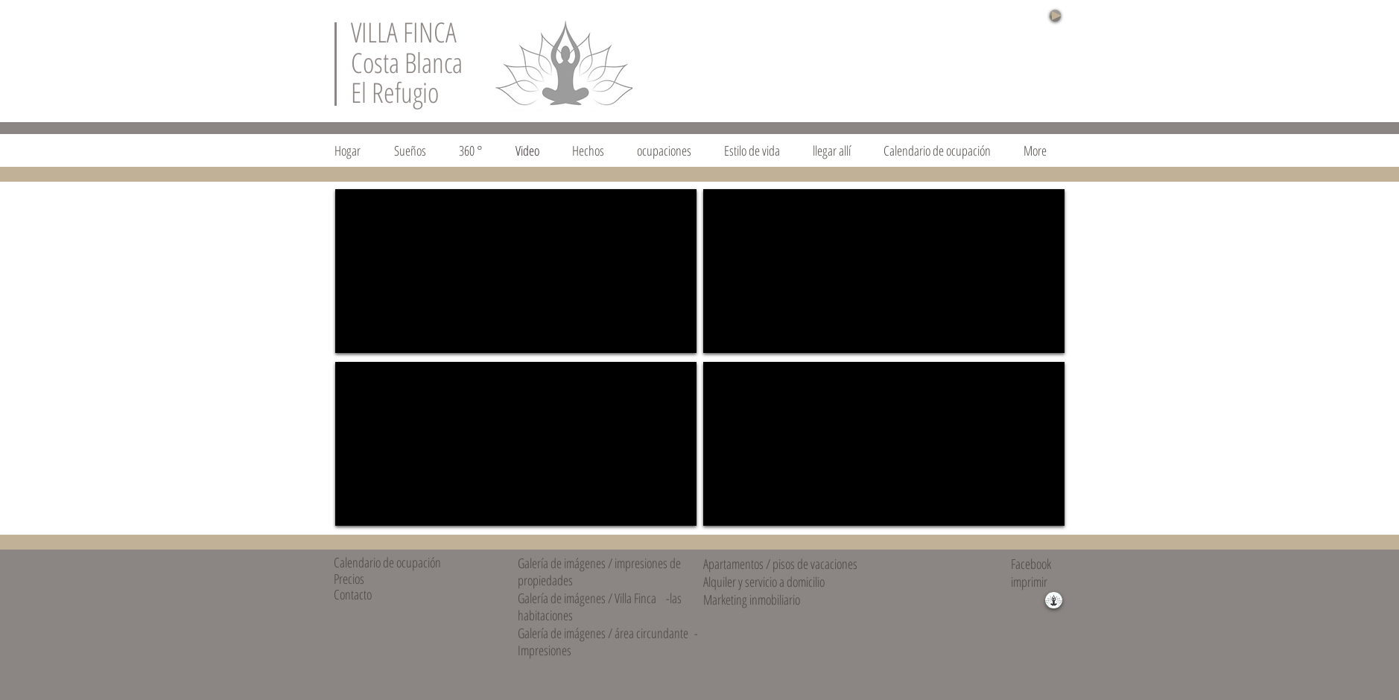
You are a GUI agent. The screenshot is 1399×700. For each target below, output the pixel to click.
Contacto (353, 594)
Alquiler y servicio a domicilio (764, 582)
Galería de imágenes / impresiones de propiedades (599, 571)
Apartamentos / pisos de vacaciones (780, 564)
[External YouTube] (516, 271)
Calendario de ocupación (387, 562)
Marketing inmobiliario (751, 599)
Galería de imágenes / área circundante (603, 633)
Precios (349, 579)
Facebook (1031, 564)
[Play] (1055, 16)
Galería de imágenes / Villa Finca (587, 598)
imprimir (1029, 582)
